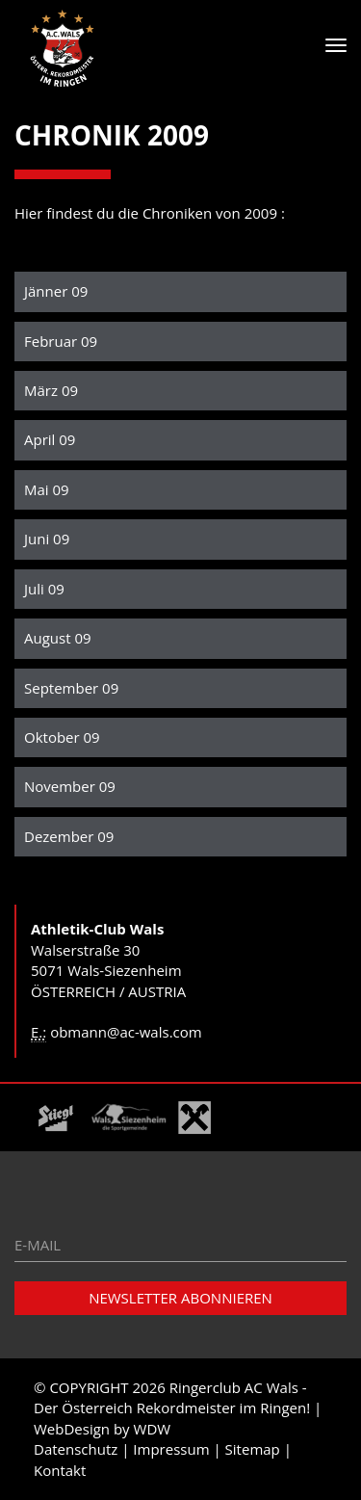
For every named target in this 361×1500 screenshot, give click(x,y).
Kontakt (60, 1470)
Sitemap (252, 1449)
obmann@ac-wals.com (126, 1031)
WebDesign (72, 1428)
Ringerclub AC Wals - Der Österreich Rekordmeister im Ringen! (172, 1397)
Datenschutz (75, 1449)
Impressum (171, 1449)
